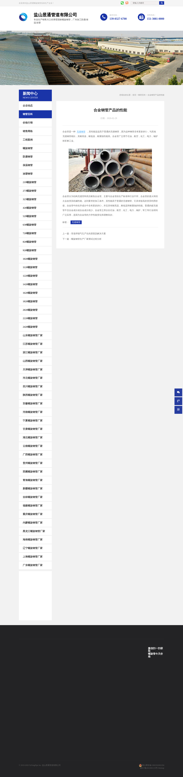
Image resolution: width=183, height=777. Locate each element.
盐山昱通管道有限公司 (51, 765)
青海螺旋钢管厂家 (33, 480)
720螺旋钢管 (29, 233)
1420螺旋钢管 (30, 284)
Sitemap (161, 768)
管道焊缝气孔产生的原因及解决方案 (88, 233)
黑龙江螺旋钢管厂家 (34, 531)
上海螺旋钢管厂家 (33, 556)
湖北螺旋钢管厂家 (33, 437)
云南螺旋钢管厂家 (33, 446)
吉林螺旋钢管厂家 (33, 497)
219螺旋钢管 (29, 182)
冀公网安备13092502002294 (153, 765)
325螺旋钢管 (29, 199)
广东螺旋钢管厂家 (33, 565)
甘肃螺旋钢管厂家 (33, 429)
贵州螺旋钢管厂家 (33, 463)
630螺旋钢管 (29, 224)
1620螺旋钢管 (30, 293)
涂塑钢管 (28, 173)
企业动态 (28, 105)
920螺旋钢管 (29, 250)
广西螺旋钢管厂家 (33, 454)
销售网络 (28, 131)
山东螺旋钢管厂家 (33, 335)
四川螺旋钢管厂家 (33, 386)
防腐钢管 (28, 156)
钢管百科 (28, 114)
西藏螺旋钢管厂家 (33, 471)
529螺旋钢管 (29, 216)
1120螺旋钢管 (30, 267)
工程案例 (28, 139)
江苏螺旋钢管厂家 (33, 344)
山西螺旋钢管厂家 (33, 361)
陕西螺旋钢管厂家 (33, 395)
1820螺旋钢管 (30, 301)
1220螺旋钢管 (30, 275)
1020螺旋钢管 (30, 258)
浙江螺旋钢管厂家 (33, 352)
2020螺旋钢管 (30, 309)
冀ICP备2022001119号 (149, 768)
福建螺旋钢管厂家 (33, 505)
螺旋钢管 (28, 148)
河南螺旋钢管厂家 (33, 412)
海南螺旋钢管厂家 (33, 539)
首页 (134, 95)
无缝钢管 (81, 131)
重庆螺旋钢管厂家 (33, 514)
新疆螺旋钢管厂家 (33, 488)
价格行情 (28, 122)
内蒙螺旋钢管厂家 (33, 522)
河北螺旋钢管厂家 (33, 378)
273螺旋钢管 (29, 190)
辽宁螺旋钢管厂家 (33, 548)
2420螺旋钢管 (30, 327)
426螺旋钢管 (29, 207)
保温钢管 (28, 165)
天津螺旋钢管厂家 (33, 369)
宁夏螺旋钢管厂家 (33, 420)
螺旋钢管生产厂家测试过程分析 (86, 239)
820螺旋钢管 (29, 241)
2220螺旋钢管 (30, 318)
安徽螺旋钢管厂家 (33, 403)
